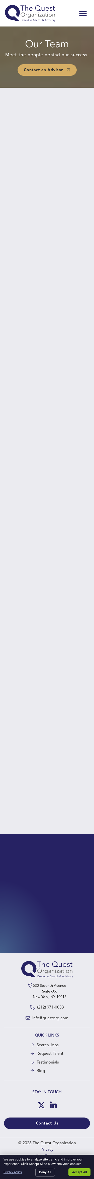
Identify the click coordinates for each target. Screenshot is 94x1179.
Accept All (79, 1172)
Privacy (47, 1149)
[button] (83, 13)
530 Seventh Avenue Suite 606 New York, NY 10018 (49, 991)
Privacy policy (13, 1172)
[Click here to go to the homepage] (47, 969)
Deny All (45, 1172)
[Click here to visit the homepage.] (30, 13)
